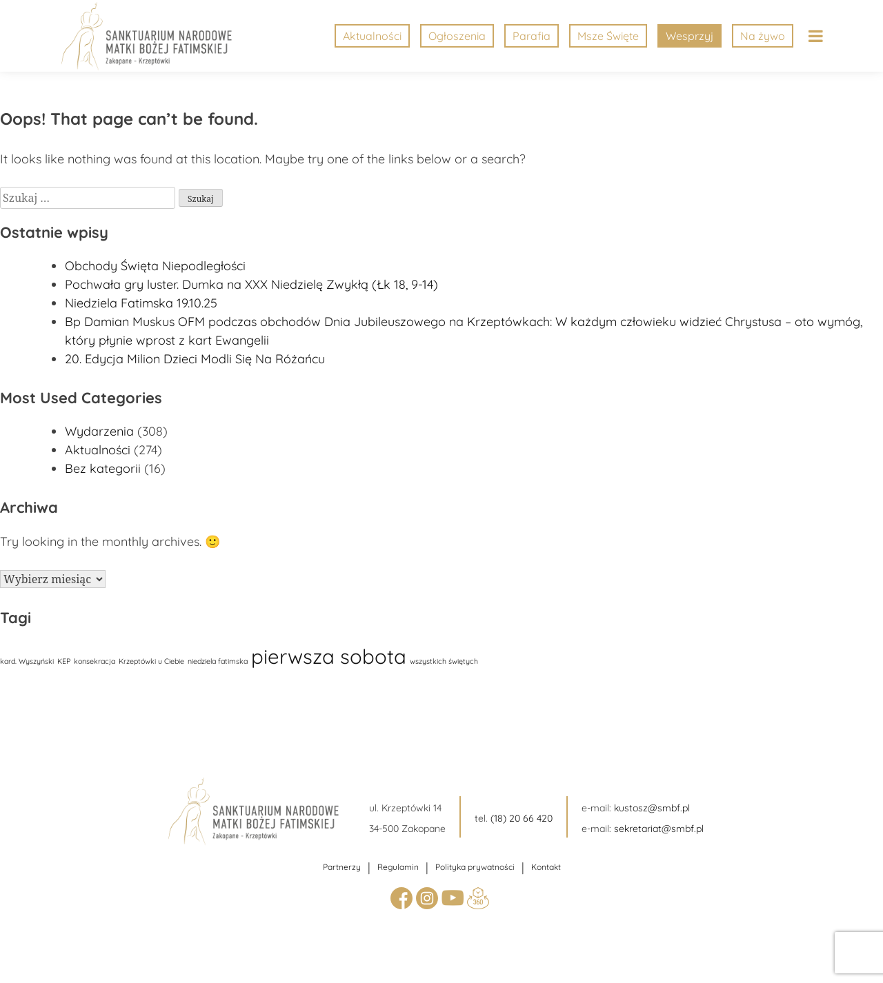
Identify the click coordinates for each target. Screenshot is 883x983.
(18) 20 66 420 (521, 818)
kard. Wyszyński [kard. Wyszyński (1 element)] (27, 661)
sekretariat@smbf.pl (659, 828)
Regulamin (398, 867)
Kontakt (546, 867)
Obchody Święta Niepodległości (155, 266)
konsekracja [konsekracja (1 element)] (94, 661)
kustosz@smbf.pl (652, 808)
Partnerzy (342, 867)
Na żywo (762, 36)
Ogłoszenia (457, 36)
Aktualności (372, 36)
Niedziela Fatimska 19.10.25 (141, 303)
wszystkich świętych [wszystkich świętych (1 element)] (444, 661)
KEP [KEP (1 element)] (63, 661)
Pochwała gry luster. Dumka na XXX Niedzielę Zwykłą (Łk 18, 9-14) (251, 284)
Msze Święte (608, 36)
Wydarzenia (99, 431)
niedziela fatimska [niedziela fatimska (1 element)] (218, 661)
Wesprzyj (689, 36)
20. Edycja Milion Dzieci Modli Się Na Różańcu (195, 359)
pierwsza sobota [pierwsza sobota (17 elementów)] (328, 656)
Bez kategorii (103, 468)
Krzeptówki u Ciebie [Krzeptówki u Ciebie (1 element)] (151, 661)
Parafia (531, 36)
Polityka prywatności (475, 867)
